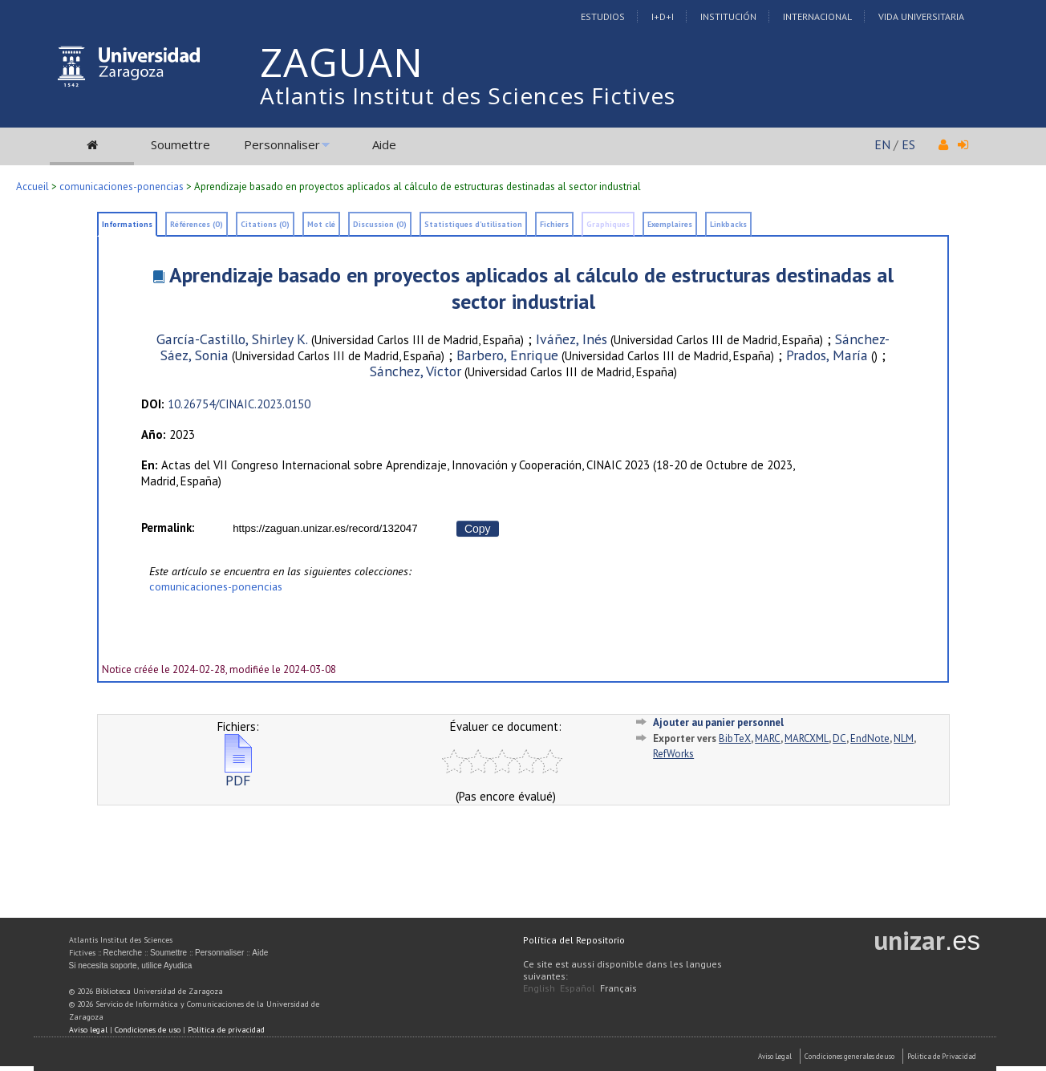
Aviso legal (88, 1029)
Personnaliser (282, 144)
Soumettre (180, 144)
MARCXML (806, 738)
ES (908, 144)
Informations (127, 224)
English (539, 988)
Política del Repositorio (574, 940)
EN (882, 144)
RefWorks (673, 754)
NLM (904, 738)
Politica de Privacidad (941, 1056)
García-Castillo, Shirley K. (232, 339)
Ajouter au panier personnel (718, 722)
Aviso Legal (775, 1056)
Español (577, 988)
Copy (477, 528)
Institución (728, 16)
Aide (384, 144)
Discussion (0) (380, 224)
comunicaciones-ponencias (121, 186)
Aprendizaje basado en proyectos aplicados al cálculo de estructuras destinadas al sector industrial (531, 288)
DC (839, 738)
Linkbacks (728, 224)
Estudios (603, 16)
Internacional (817, 16)
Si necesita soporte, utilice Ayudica (131, 965)
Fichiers (554, 224)
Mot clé (321, 224)
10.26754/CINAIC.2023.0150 (239, 404)
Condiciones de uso (147, 1029)
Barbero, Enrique (507, 355)
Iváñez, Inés (571, 339)
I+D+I (662, 16)
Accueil (32, 186)
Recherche (122, 952)
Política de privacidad (226, 1029)
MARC (767, 738)
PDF (238, 773)
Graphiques (608, 224)
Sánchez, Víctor (415, 371)
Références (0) (196, 224)
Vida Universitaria (921, 16)
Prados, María (827, 355)
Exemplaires (669, 224)
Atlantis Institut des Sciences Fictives (467, 95)
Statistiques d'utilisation (473, 224)
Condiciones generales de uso (849, 1056)
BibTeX (735, 738)
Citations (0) (265, 224)
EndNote (870, 738)
